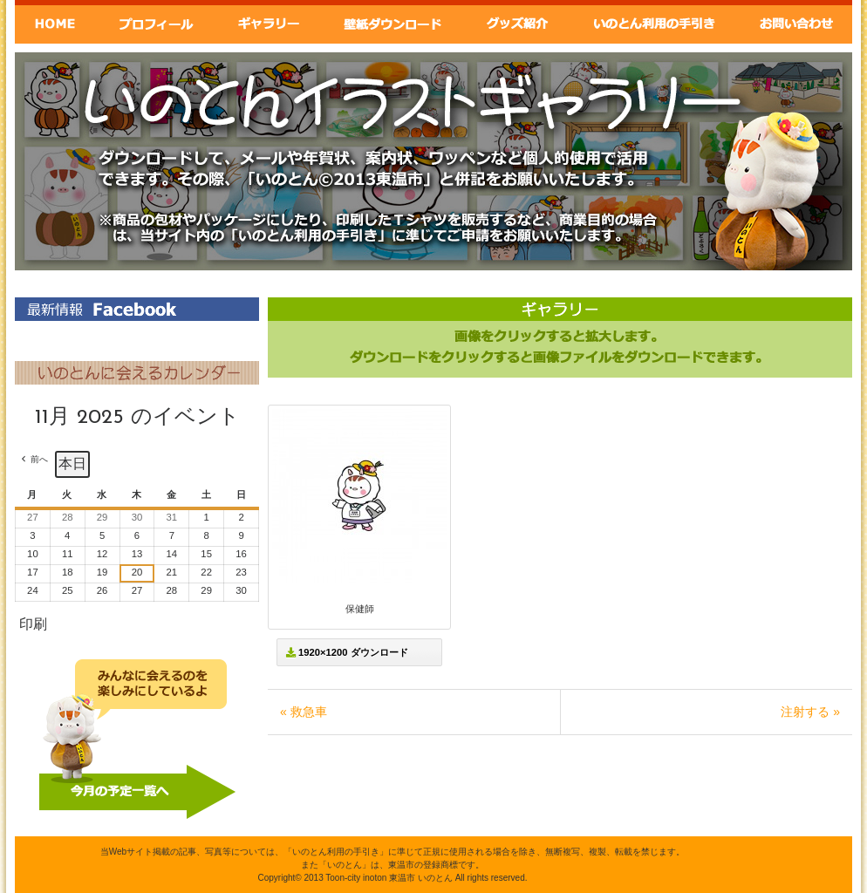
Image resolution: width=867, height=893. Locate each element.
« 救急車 (303, 712)
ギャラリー (266, 22)
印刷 (32, 628)
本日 (72, 463)
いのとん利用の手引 (656, 22)
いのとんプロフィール (155, 22)
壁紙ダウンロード (391, 22)
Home (55, 22)
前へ (39, 459)
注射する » (810, 712)
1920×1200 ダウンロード (347, 652)
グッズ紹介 (518, 22)
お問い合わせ (796, 22)
